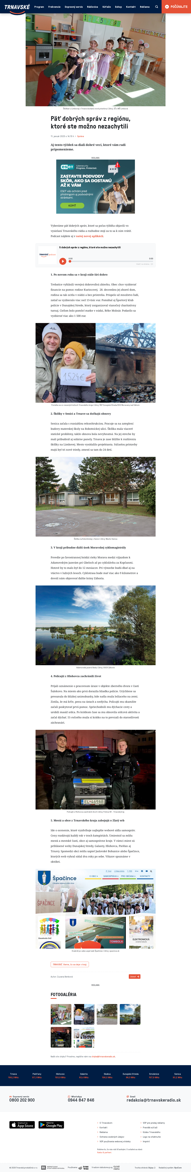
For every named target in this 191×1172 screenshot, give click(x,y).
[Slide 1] (95, 212)
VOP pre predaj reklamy (154, 1122)
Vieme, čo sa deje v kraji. (70, 964)
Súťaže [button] (106, 7)
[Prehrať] (62, 261)
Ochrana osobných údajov (112, 1136)
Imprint (146, 1141)
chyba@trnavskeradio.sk (103, 1056)
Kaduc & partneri (104, 1152)
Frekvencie (54, 7)
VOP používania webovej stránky (115, 1141)
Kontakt (131, 7)
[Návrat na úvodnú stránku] (17, 9)
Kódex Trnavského (151, 1132)
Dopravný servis (74, 7)
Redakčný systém (166, 1167)
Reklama (144, 7)
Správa (80, 136)
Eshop (118, 7)
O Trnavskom (106, 1122)
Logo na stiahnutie (152, 1136)
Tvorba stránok (141, 1167)
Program (39, 7)
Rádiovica (92, 7)
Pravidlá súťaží (150, 1127)
